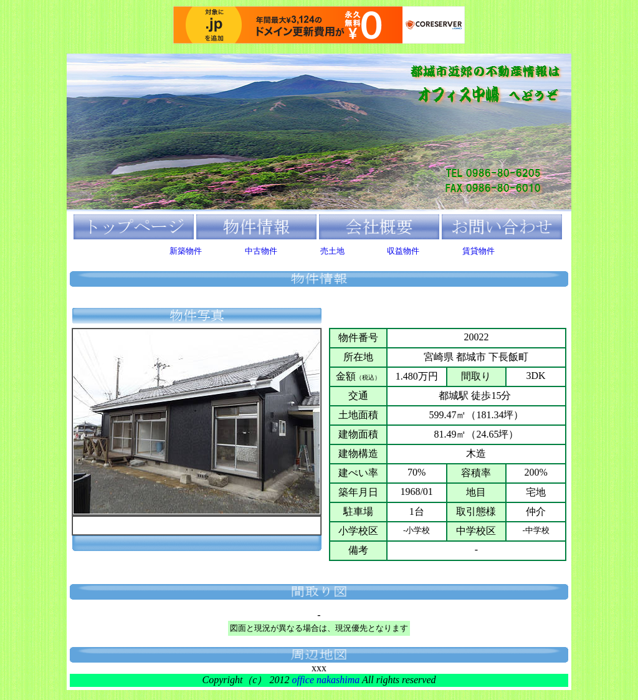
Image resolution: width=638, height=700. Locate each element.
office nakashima (325, 679)
